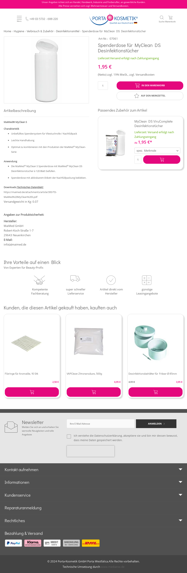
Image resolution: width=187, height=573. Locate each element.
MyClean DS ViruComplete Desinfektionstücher (153, 123)
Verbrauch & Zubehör (40, 31)
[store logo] (113, 18)
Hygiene (19, 31)
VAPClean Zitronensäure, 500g (84, 373)
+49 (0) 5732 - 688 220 (44, 19)
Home (7, 31)
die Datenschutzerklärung (106, 435)
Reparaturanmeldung (23, 507)
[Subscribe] (156, 423)
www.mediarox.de (112, 567)
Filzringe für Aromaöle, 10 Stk (21, 373)
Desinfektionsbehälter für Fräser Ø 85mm (153, 373)
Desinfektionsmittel (67, 31)
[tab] (93, 469)
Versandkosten (145, 74)
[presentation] (90, 451)
